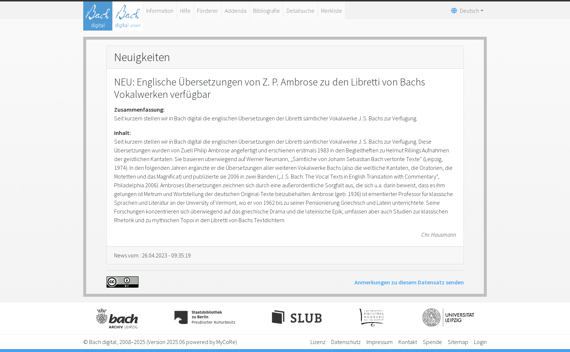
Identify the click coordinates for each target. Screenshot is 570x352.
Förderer (207, 10)
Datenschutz (346, 341)
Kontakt (407, 341)
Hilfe (185, 10)
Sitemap (458, 341)
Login (480, 341)
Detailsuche (300, 10)
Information (159, 10)
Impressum (379, 341)
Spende (432, 341)
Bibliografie (266, 10)
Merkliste (331, 10)
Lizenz (317, 341)
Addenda (235, 10)
